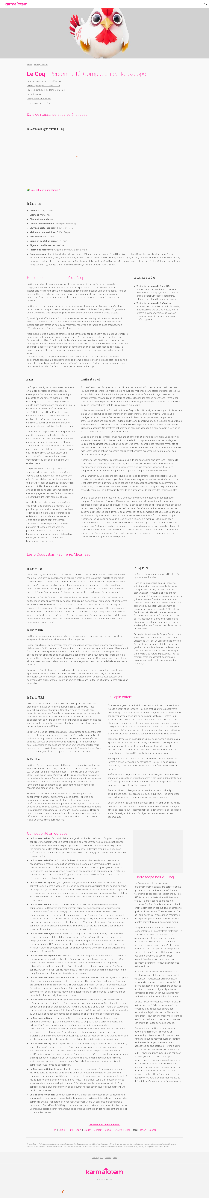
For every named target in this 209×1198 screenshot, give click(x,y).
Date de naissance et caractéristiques (45, 81)
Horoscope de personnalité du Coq (43, 85)
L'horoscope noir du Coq (39, 103)
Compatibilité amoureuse (39, 98)
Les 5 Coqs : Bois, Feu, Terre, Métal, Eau (46, 90)
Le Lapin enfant (34, 94)
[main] (104, 65)
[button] (205, 4)
